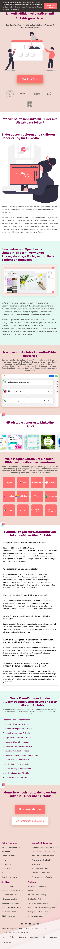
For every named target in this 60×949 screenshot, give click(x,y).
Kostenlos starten (30, 809)
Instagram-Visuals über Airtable (16, 751)
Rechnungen (6, 873)
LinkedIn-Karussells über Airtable (17, 764)
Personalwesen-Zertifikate (11, 908)
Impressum (54, 937)
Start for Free (30, 79)
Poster (4, 860)
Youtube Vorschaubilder (10, 847)
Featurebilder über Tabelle (42, 877)
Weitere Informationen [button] (12, 9)
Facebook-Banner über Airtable (16, 720)
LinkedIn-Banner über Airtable (16, 760)
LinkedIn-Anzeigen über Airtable (17, 768)
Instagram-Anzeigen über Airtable (17, 746)
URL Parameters (50, 510)
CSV (37, 496)
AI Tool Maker (37, 864)
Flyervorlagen (33, 891)
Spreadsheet (51, 496)
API (23, 510)
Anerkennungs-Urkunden (11, 895)
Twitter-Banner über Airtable (15, 777)
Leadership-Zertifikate (10, 903)
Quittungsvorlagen (35, 916)
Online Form (35, 510)
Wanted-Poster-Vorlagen (38, 895)
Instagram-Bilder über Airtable (16, 742)
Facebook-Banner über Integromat (45, 847)
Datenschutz (6, 942)
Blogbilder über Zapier (40, 868)
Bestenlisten (6, 868)
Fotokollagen (6, 864)
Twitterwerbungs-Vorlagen (38, 903)
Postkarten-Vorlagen (36, 899)
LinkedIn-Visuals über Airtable (16, 773)
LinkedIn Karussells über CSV (43, 873)
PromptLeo (25, 932)
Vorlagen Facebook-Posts (38, 912)
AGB (44, 937)
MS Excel (9, 510)
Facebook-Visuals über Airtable (16, 733)
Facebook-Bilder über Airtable (16, 724)
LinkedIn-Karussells (9, 877)
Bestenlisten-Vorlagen (37, 886)
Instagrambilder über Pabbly (43, 856)
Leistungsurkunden (9, 899)
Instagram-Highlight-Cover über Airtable (20, 755)
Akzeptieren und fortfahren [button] (51, 6)
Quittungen (5, 851)
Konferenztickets (8, 856)
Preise (12, 937)
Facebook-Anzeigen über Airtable (17, 729)
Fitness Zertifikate (8, 886)
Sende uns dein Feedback (36, 929)
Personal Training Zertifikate (12, 891)
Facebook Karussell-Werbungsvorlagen (43, 908)
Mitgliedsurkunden (8, 916)
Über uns (22, 937)
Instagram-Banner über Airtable (17, 737)
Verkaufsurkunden (8, 912)
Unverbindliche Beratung (30, 820)
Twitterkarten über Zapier (41, 860)
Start (3, 937)
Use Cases (34, 937)
